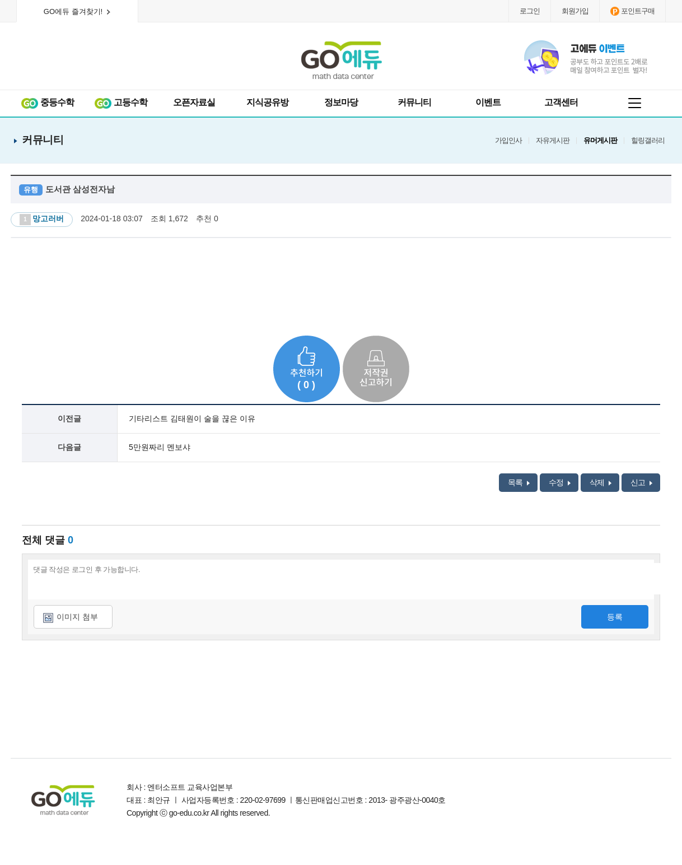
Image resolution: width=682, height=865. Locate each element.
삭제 (600, 482)
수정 (560, 482)
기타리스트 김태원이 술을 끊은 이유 (192, 418)
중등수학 (47, 103)
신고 (641, 482)
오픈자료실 (194, 102)
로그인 (530, 11)
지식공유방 (267, 102)
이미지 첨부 (77, 616)
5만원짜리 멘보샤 (159, 447)
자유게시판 (552, 140)
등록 (615, 616)
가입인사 (508, 140)
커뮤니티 (414, 102)
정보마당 (341, 102)
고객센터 (561, 102)
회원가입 (575, 11)
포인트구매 (632, 11)
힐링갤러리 (648, 140)
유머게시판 (600, 140)
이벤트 (488, 102)
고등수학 (120, 103)
